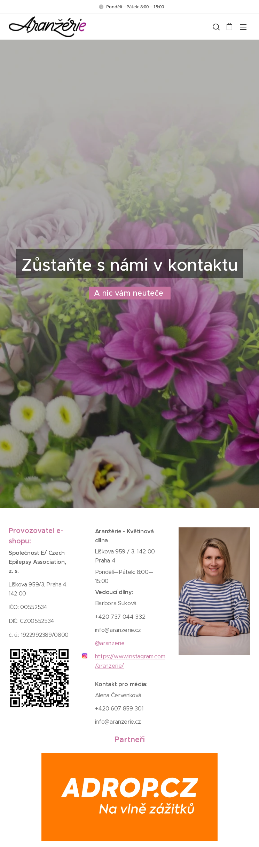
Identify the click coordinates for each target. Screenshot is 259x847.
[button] (215, 26)
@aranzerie (109, 643)
